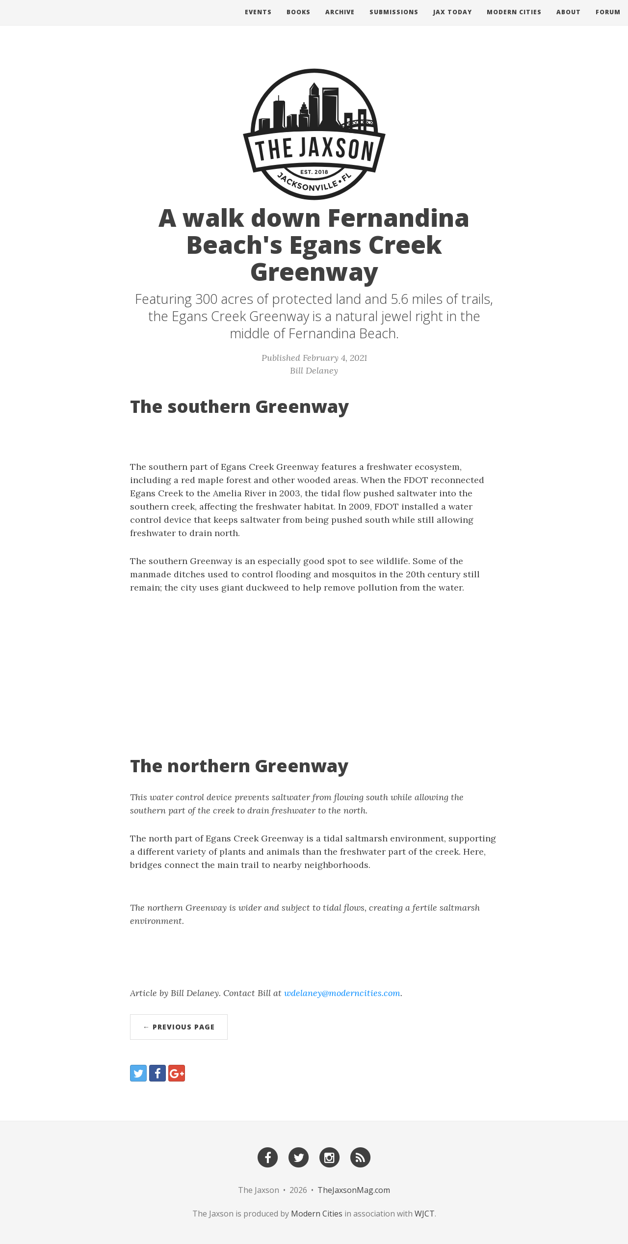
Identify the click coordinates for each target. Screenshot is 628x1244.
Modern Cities (514, 22)
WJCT (425, 1213)
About (568, 22)
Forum (608, 22)
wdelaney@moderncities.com (342, 993)
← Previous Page (179, 1026)
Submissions (394, 22)
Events (258, 22)
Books (299, 22)
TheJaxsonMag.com (353, 1190)
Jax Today (452, 22)
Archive (340, 22)
